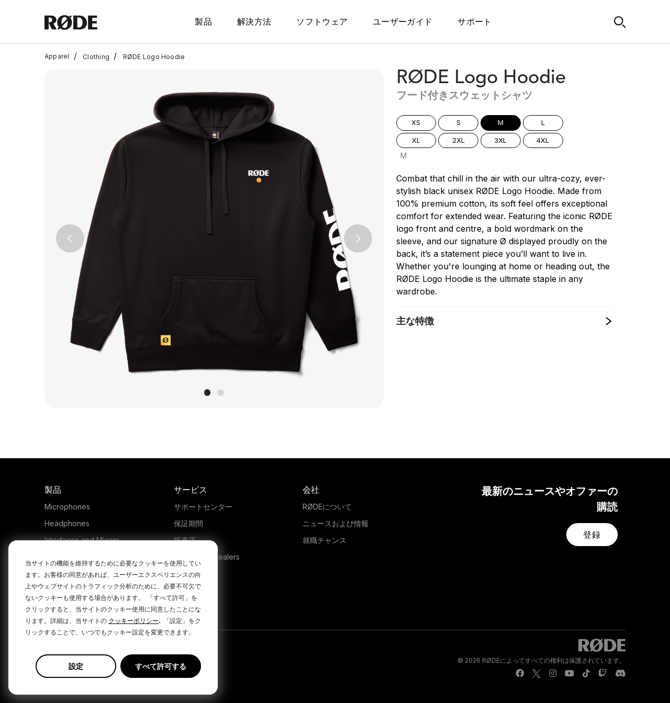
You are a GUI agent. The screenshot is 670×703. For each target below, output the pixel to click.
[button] (69, 238)
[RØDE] (92, 22)
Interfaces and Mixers (81, 540)
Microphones (67, 506)
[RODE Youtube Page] (569, 674)
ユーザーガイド (402, 21)
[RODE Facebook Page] (520, 674)
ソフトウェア (322, 21)
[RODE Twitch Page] (602, 674)
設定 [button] (76, 666)
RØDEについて (327, 506)
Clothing (91, 56)
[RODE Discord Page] (620, 674)
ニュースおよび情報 (335, 523)
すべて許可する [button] (160, 666)
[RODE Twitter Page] (536, 674)
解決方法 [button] (254, 21)
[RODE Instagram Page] (552, 674)
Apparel (57, 56)
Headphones (67, 523)
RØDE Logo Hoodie (149, 56)
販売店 (185, 540)
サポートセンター (203, 506)
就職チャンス (325, 540)
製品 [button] (203, 21)
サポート (474, 21)
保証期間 (188, 523)
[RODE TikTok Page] (586, 674)
